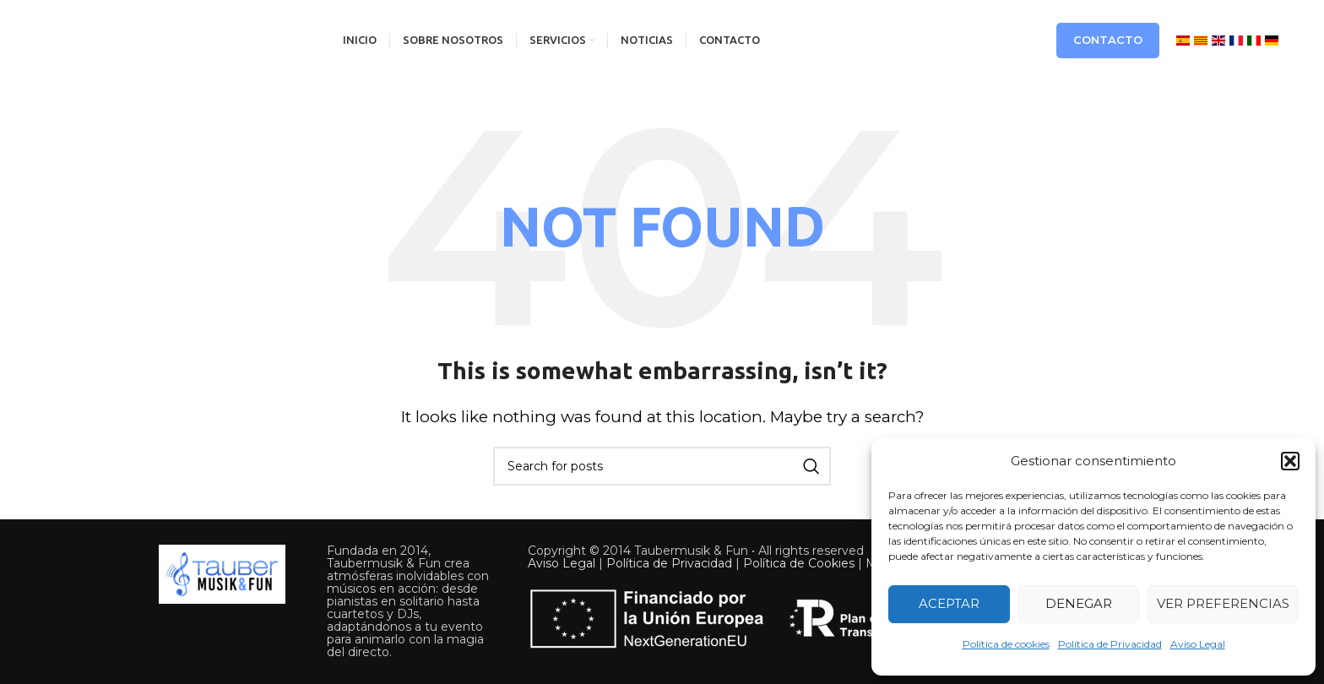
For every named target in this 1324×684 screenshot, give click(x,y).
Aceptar (949, 603)
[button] (1290, 461)
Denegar (1078, 603)
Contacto (1107, 39)
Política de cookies (1006, 644)
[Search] (662, 466)
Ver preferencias (1223, 603)
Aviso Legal (1197, 644)
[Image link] (222, 572)
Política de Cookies (799, 563)
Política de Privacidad (1110, 644)
